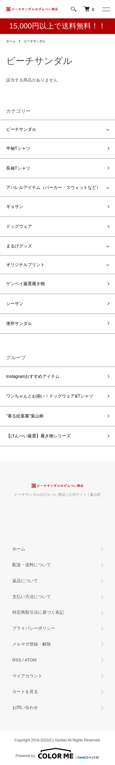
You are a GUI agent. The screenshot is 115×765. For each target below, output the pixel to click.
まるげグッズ (19, 245)
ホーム (10, 41)
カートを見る (25, 691)
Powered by (57, 753)
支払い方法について (31, 596)
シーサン (14, 303)
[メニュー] (106, 9)
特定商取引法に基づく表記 (38, 612)
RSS (16, 660)
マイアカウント (27, 675)
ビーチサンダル (34, 41)
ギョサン (14, 206)
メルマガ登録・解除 (31, 644)
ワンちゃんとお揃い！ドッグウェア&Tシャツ (49, 396)
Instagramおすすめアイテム (32, 376)
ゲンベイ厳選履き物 (25, 283)
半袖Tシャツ (18, 148)
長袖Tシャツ (18, 168)
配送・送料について (31, 564)
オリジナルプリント (25, 264)
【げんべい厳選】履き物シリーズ (38, 435)
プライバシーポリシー (33, 628)
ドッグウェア (19, 226)
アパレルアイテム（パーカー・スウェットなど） (53, 187)
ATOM (30, 660)
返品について (25, 580)
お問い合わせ (25, 707)
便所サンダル (19, 323)
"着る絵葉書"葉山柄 (25, 415)
